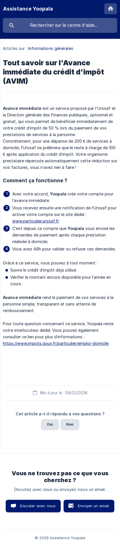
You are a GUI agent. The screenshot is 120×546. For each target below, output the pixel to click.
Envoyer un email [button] (93, 505)
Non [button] (70, 424)
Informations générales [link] (50, 48)
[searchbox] (60, 25)
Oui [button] (50, 424)
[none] (28, 8)
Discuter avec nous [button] (38, 505)
